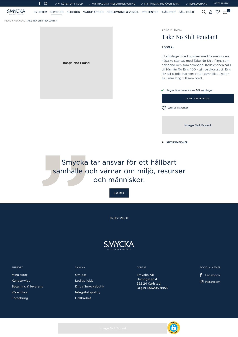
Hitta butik (221, 3)
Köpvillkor (19, 292)
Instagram (210, 281)
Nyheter (40, 11)
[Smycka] (119, 245)
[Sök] (204, 11)
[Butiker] (211, 12)
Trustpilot (119, 217)
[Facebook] (41, 3)
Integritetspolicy (87, 292)
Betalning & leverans (27, 286)
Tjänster (168, 11)
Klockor (73, 11)
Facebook (210, 275)
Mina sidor (19, 274)
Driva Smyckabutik (89, 286)
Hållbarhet (83, 298)
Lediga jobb (84, 280)
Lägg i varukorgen (198, 98)
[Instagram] (46, 3)
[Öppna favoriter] (218, 12)
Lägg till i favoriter (175, 108)
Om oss (80, 274)
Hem (7, 20)
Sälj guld (186, 11)
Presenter (150, 11)
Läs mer (119, 192)
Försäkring (20, 298)
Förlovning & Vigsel (123, 11)
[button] (173, 327)
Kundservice (21, 280)
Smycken (57, 11)
